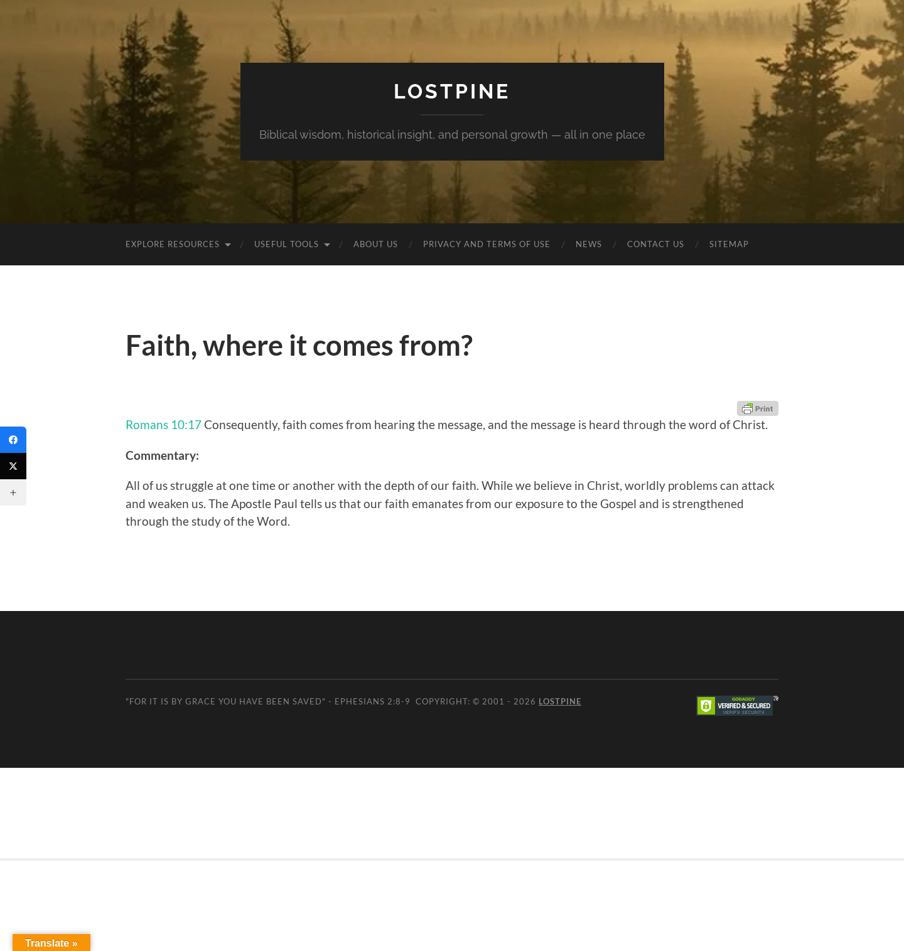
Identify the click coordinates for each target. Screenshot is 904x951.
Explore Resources (173, 244)
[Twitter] (13, 466)
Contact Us (655, 244)
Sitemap (729, 244)
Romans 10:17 (164, 424)
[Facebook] (13, 440)
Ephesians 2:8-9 (373, 701)
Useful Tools (286, 244)
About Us (375, 244)
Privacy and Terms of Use (487, 244)
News (589, 244)
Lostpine (452, 91)
